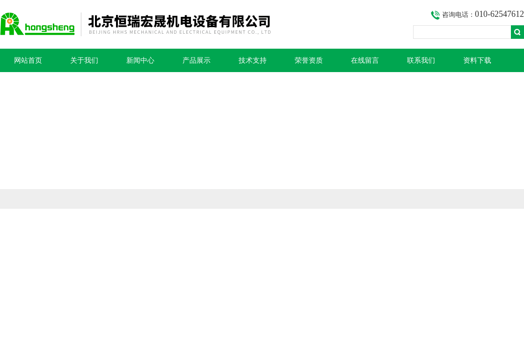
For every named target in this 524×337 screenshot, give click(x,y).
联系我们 (421, 60)
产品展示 (196, 60)
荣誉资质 (309, 60)
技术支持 (253, 60)
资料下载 (477, 60)
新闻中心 (140, 60)
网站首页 (28, 60)
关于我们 (84, 60)
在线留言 (365, 60)
